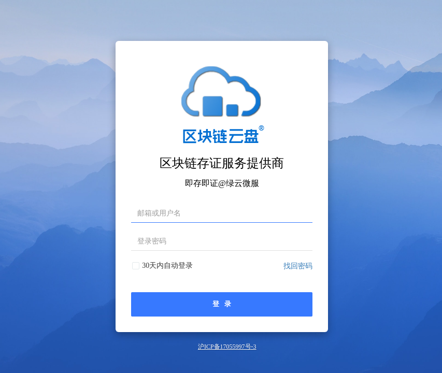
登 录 (221, 304)
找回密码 (297, 266)
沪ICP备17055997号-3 (227, 346)
